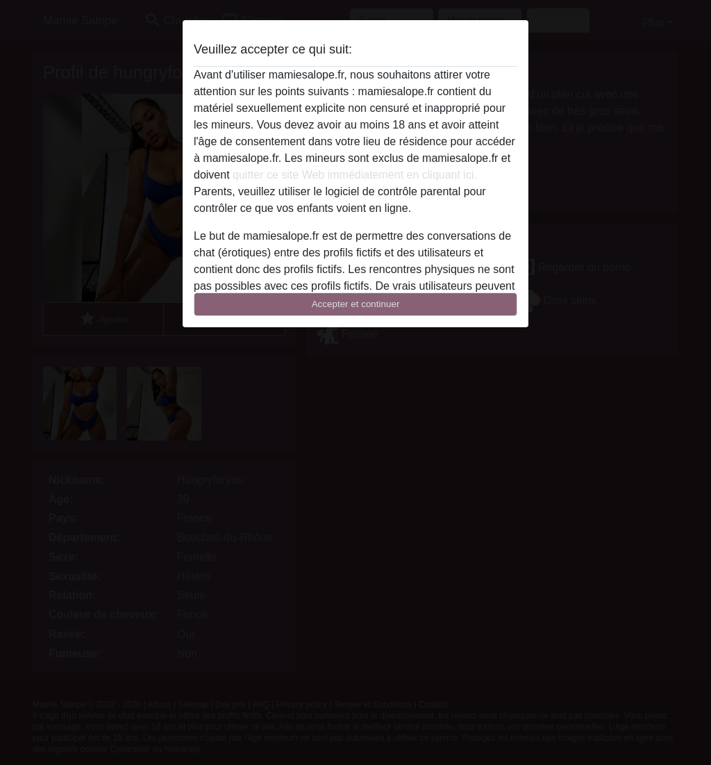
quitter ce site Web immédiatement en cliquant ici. (355, 175)
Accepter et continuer (356, 304)
